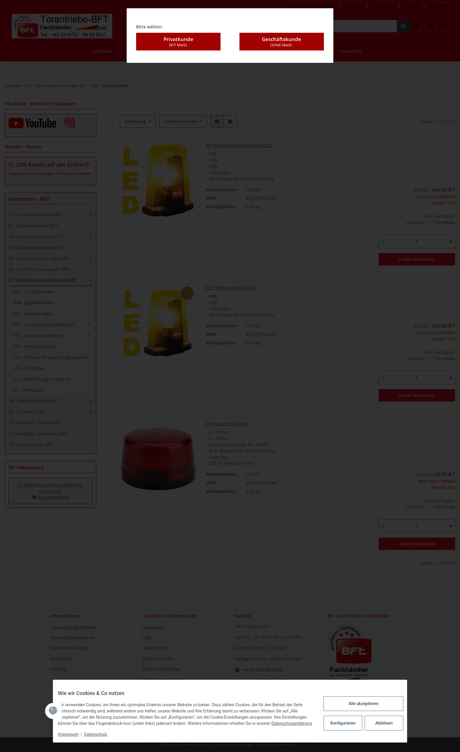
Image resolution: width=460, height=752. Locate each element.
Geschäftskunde (281, 37)
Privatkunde (178, 37)
